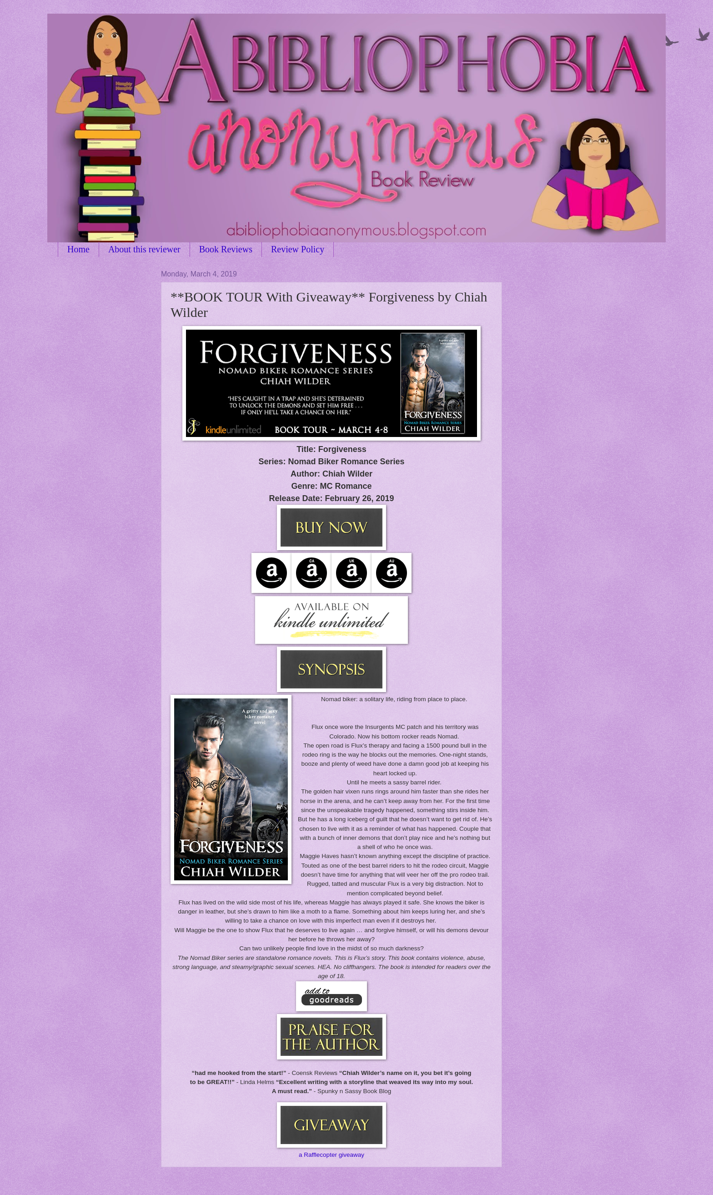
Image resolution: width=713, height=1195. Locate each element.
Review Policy (297, 249)
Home (78, 249)
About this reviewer (144, 249)
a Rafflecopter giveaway (331, 1154)
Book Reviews (225, 249)
